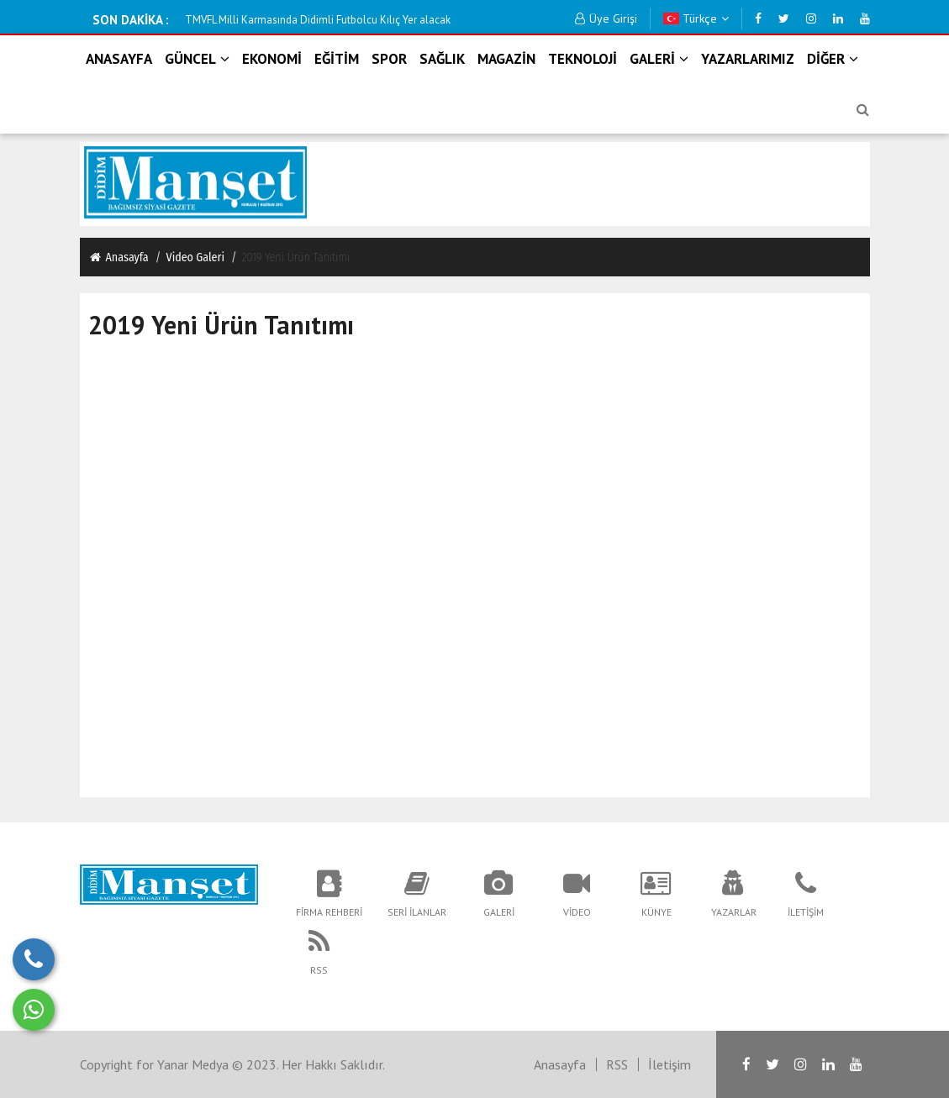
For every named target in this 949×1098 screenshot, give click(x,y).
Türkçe (696, 18)
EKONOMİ (272, 59)
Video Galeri (195, 257)
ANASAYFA (119, 59)
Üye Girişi (606, 18)
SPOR (389, 59)
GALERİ (659, 59)
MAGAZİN (506, 59)
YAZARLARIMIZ (747, 59)
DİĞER (832, 59)
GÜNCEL (197, 59)
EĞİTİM (336, 59)
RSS (617, 1064)
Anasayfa (118, 257)
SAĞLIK (442, 59)
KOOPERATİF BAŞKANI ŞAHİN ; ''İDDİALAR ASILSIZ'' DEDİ (317, 20)
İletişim (669, 1064)
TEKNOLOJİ (582, 59)
